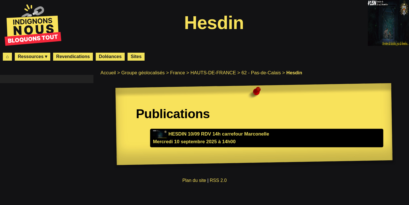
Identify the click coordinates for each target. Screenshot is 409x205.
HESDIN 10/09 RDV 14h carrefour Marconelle (211, 134)
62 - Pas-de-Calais (261, 72)
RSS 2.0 (218, 180)
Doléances (110, 56)
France (177, 72)
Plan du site (194, 180)
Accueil (108, 72)
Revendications (73, 56)
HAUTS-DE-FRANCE (213, 72)
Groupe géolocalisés (143, 72)
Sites (136, 56)
